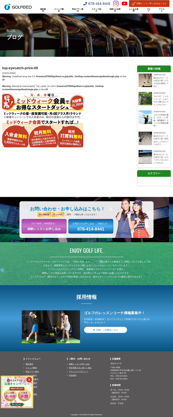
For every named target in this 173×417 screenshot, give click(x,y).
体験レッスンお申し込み (79, 364)
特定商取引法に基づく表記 (80, 368)
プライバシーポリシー (78, 372)
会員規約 (72, 375)
